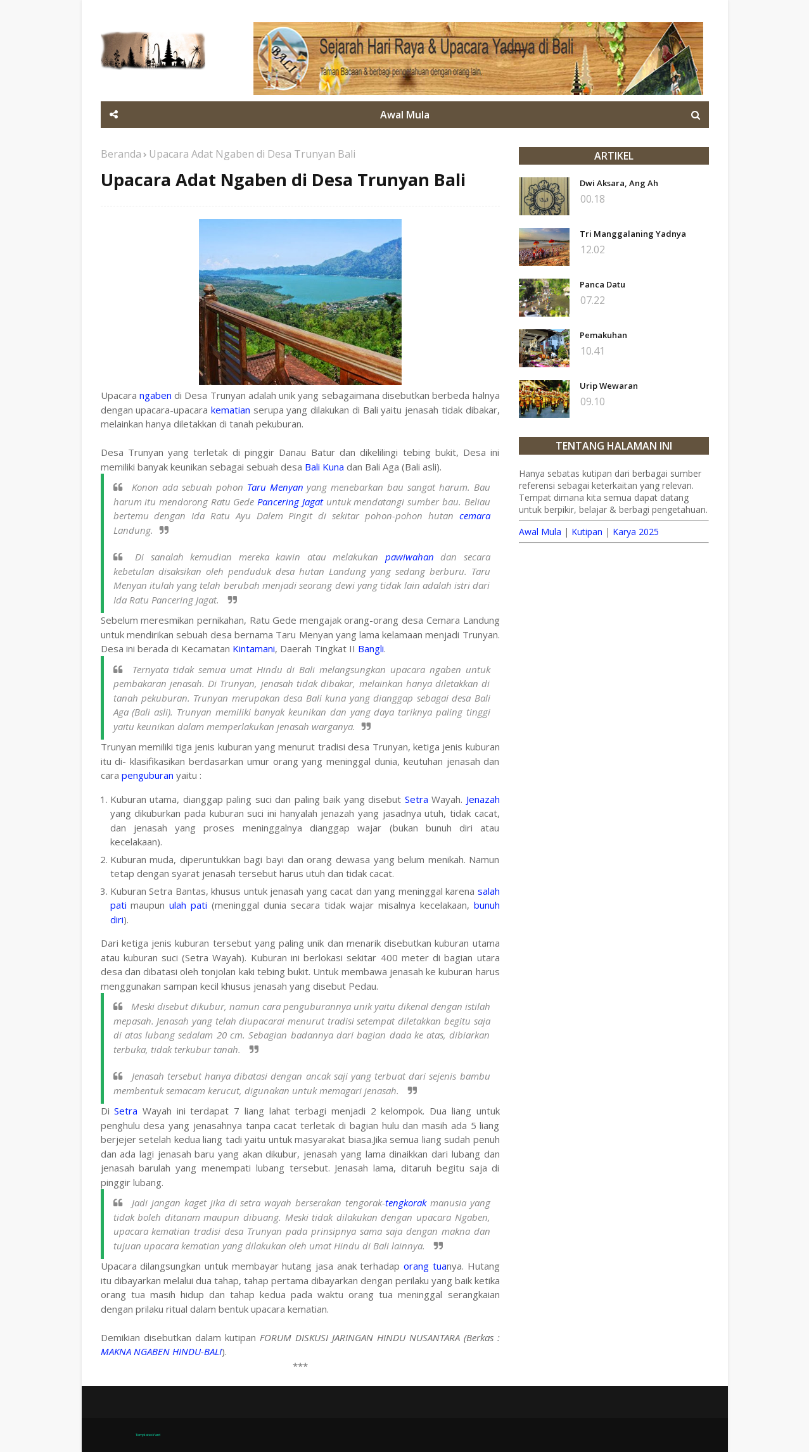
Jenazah (483, 799)
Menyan (286, 487)
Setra (416, 799)
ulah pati (188, 905)
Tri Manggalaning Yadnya (633, 233)
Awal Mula (540, 532)
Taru (256, 487)
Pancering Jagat (290, 501)
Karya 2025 (636, 532)
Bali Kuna (324, 466)
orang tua (425, 1265)
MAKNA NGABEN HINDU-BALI (161, 1351)
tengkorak (405, 1202)
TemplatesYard (148, 1434)
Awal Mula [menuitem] (405, 115)
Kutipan (586, 532)
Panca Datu (602, 284)
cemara (474, 515)
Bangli (371, 648)
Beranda (121, 154)
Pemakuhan (603, 335)
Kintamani (254, 648)
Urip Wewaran (609, 385)
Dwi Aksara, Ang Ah (619, 183)
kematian (230, 409)
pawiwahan (409, 556)
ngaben (155, 395)
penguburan (148, 775)
